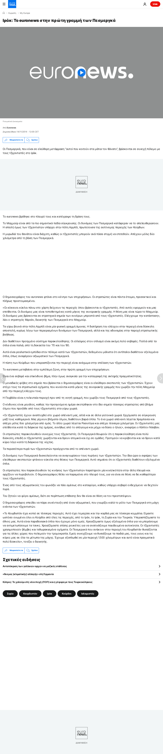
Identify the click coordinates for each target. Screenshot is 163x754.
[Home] (4, 13)
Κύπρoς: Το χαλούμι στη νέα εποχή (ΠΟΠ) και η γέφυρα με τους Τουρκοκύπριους (47, 582)
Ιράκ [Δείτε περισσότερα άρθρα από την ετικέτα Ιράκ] (49, 593)
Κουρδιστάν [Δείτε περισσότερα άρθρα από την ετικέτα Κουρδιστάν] (30, 593)
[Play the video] (81, 72)
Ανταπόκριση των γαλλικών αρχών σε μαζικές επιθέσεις (35, 566)
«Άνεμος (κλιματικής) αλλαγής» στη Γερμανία (28, 574)
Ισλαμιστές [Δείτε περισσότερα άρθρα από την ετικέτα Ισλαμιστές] (87, 593)
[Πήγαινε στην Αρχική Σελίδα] (12, 4)
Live (155, 4)
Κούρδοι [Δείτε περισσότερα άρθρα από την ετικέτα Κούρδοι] (66, 593)
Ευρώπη (12, 13)
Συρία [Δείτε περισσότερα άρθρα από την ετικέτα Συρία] (10, 593)
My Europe (25, 13)
